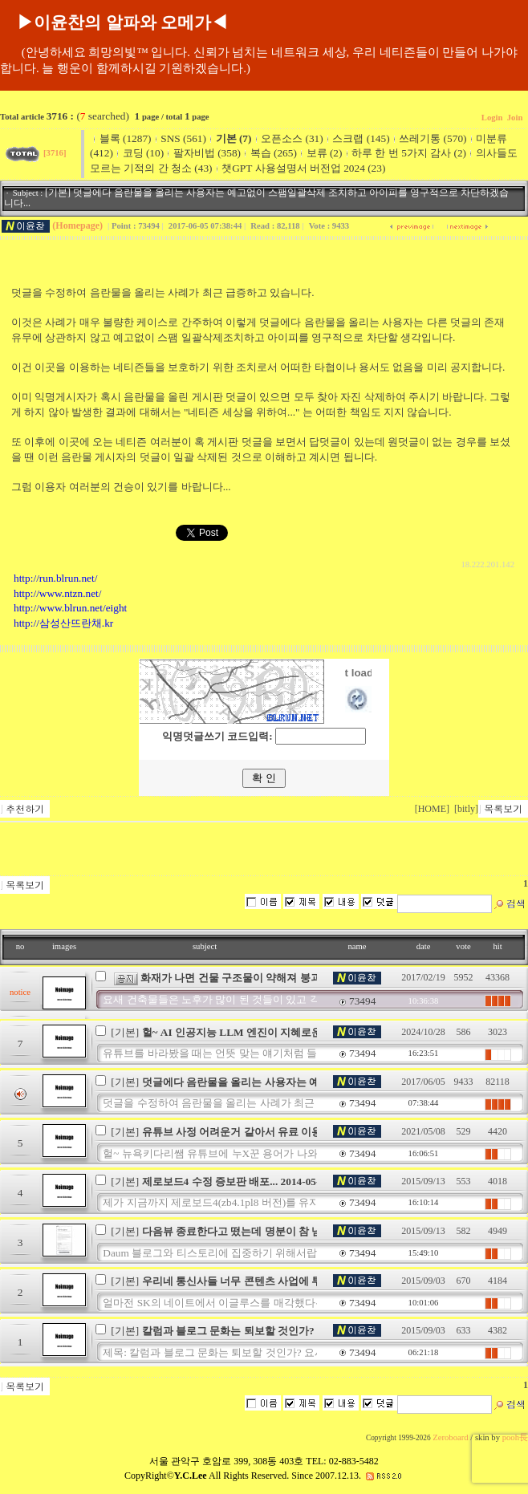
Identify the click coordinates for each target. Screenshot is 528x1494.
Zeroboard (450, 1437)
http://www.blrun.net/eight (70, 608)
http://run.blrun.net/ (55, 578)
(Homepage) (77, 225)
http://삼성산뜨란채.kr (63, 623)
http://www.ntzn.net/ (57, 593)
